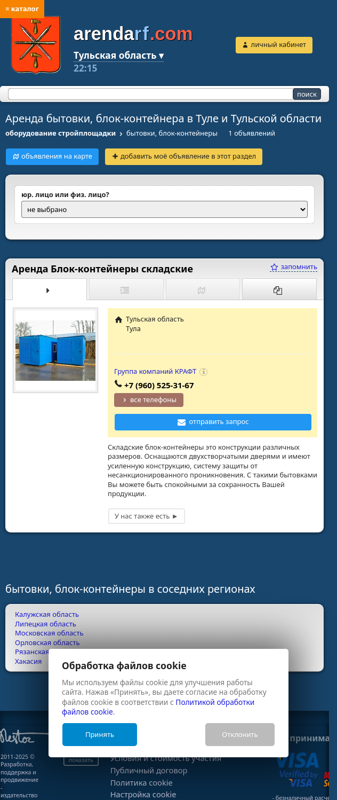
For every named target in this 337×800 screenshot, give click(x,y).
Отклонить (240, 734)
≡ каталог (22, 8)
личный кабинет (278, 44)
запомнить (293, 266)
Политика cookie (141, 783)
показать (81, 760)
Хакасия (28, 661)
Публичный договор (149, 770)
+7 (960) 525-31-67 (159, 385)
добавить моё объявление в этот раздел (188, 156)
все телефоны (153, 399)
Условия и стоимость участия (166, 758)
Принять (99, 734)
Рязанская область (46, 651)
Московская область (49, 633)
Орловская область (47, 642)
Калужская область (47, 614)
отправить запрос (219, 421)
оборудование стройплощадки (60, 133)
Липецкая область (45, 624)
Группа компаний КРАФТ (155, 371)
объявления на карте (56, 156)
